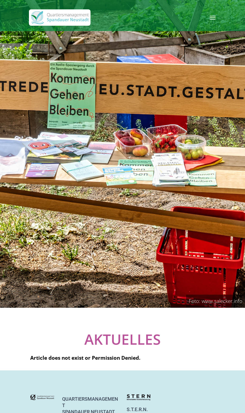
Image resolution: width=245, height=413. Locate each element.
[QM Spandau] (60, 17)
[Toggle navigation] (212, 17)
